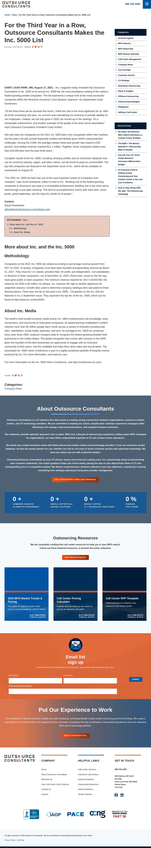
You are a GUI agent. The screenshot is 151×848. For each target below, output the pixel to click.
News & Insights (125, 91)
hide (25, 220)
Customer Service (126, 75)
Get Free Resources (75, 558)
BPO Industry (124, 43)
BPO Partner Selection (128, 54)
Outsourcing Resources (88, 786)
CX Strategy (123, 80)
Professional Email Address (25, 686)
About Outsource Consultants (54, 776)
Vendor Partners (85, 796)
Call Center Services (87, 771)
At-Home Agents (125, 38)
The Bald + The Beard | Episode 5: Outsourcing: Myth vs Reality (129, 146)
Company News (13, 388)
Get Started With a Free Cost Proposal (75, 480)
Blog (14, 15)
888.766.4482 (132, 4)
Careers (44, 796)
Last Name (72, 676)
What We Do (46, 781)
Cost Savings (124, 70)
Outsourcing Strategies (129, 102)
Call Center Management (129, 59)
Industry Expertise (86, 781)
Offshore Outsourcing (128, 96)
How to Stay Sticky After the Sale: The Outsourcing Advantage (130, 191)
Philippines (123, 107)
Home (7, 15)
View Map (118, 789)
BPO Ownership (125, 49)
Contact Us (46, 791)
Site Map (20, 841)
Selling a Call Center (127, 112)
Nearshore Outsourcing (129, 86)
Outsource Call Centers (88, 776)
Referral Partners (85, 791)
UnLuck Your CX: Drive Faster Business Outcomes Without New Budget (129, 160)
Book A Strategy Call (75, 737)
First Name (18, 676)
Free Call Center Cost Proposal (55, 786)
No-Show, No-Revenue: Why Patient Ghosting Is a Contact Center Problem (130, 135)
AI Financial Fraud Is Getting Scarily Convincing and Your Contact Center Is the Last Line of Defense (130, 176)
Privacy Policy (10, 841)
